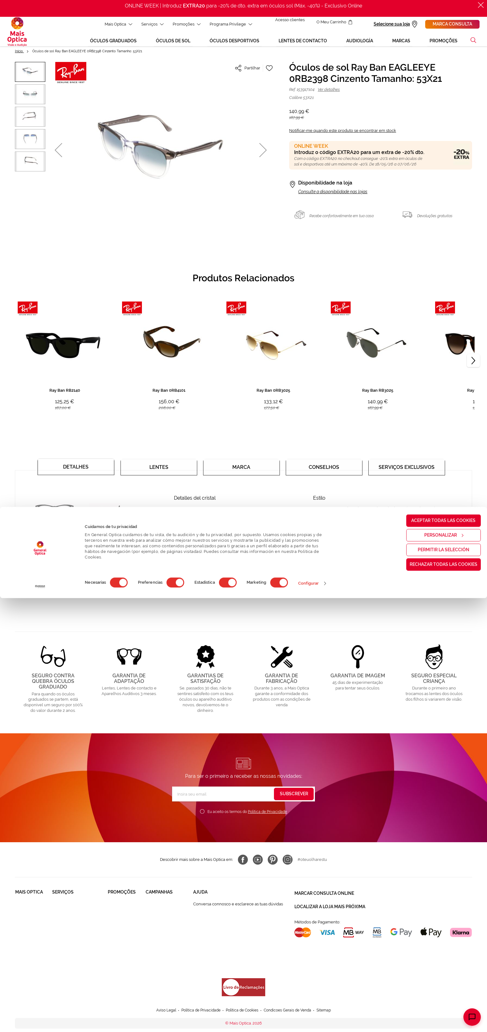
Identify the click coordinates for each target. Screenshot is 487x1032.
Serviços (149, 24)
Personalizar (435, 968)
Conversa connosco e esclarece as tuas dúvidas (238, 908)
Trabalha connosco (33, 932)
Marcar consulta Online (324, 896)
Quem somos (27, 908)
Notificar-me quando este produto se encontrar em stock (342, 135)
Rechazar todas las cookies (435, 998)
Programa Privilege (227, 24)
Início (19, 56)
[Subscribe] (294, 798)
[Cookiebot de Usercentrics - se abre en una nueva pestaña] (40, 1020)
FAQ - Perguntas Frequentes (220, 920)
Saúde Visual (64, 908)
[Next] (473, 365)
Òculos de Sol (121, 920)
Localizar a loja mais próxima (329, 907)
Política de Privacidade (267, 816)
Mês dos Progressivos (166, 920)
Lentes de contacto (126, 932)
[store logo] (17, 34)
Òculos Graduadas (125, 908)
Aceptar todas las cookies (435, 954)
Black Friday (157, 908)
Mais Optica (115, 24)
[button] (473, 45)
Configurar (308, 1017)
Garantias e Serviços (71, 932)
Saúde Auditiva (66, 920)
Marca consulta (452, 23)
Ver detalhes (329, 94)
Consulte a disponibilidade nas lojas (332, 196)
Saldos (152, 932)
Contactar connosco (212, 932)
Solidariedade (28, 920)
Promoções (183, 24)
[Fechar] (481, 5)
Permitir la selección (435, 983)
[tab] (76, 469)
